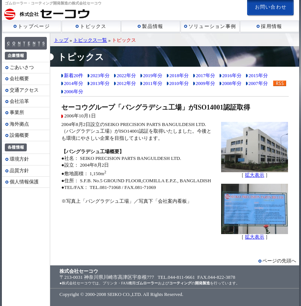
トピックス (91, 26)
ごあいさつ (22, 67)
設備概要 (19, 135)
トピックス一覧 (90, 40)
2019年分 (152, 75)
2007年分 (258, 83)
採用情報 (269, 26)
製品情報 (150, 26)
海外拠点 (19, 124)
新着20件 (73, 75)
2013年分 (100, 83)
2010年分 (179, 83)
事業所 (17, 112)
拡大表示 (254, 175)
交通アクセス (24, 90)
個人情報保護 (24, 181)
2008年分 (232, 83)
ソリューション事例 (210, 26)
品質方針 (19, 170)
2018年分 (179, 75)
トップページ (31, 26)
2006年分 (73, 91)
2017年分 (205, 75)
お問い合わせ (271, 7)
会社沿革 (19, 101)
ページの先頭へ (279, 261)
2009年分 (205, 83)
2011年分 (152, 83)
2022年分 (126, 75)
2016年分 (232, 75)
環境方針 (19, 159)
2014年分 (73, 83)
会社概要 (19, 78)
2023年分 (100, 75)
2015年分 (258, 75)
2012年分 (126, 83)
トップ (61, 40)
